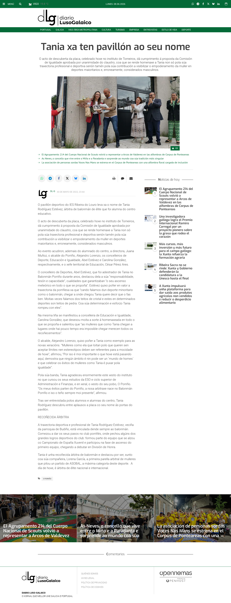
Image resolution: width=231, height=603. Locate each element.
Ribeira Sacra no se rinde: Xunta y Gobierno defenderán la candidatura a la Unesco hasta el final (175, 271)
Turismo (120, 29)
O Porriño (47, 479)
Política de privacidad (94, 582)
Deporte (186, 29)
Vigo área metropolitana (82, 29)
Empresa (134, 29)
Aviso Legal (87, 578)
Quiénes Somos (89, 573)
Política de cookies (92, 587)
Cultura (106, 29)
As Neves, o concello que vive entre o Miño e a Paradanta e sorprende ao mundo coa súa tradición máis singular (103, 158)
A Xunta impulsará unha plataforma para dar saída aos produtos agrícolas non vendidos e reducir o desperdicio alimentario (175, 294)
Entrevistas (150, 29)
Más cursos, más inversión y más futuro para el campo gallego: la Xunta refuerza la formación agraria (175, 250)
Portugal (45, 29)
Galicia (60, 29)
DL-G (52, 191)
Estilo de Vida (169, 29)
